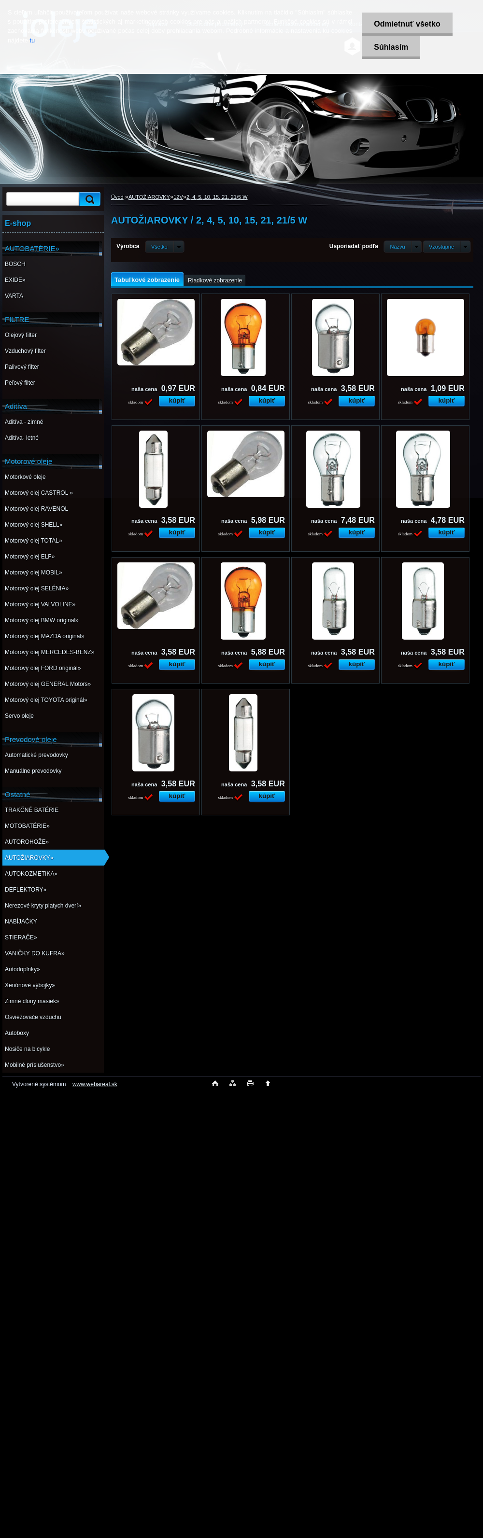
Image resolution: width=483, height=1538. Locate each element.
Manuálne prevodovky (33, 771)
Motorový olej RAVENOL (36, 508)
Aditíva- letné (22, 437)
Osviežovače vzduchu (33, 1017)
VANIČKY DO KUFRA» (35, 953)
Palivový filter (22, 367)
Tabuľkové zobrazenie (147, 279)
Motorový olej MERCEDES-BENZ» (49, 652)
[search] (88, 199)
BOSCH (15, 264)
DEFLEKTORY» (25, 889)
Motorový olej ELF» (30, 556)
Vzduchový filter (25, 351)
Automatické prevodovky (36, 755)
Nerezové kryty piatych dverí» (43, 905)
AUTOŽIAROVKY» (29, 857)
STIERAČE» (21, 937)
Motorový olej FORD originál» (43, 668)
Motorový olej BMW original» (42, 620)
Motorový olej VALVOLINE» (40, 604)
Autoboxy (17, 1033)
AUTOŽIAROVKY (149, 197)
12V (178, 197)
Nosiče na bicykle (27, 1049)
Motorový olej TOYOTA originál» (46, 700)
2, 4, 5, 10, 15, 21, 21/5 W (217, 197)
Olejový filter (21, 335)
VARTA (14, 296)
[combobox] (402, 246)
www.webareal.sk (94, 1084)
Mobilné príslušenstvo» (34, 1065)
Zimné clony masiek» (32, 1001)
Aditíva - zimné (24, 422)
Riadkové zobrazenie (215, 280)
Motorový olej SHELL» (33, 524)
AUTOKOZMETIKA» (31, 873)
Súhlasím (391, 47)
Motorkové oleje (25, 477)
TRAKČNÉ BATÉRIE (31, 810)
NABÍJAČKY (21, 921)
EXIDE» (15, 280)
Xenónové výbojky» (30, 985)
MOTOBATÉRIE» (27, 826)
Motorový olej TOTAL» (33, 540)
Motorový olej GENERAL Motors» (48, 684)
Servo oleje (19, 716)
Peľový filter (20, 382)
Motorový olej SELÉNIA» (37, 588)
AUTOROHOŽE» (27, 842)
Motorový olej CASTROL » (39, 492)
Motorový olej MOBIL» (33, 572)
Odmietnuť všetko (407, 24)
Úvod (117, 197)
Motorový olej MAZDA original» (45, 636)
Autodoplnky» (22, 969)
